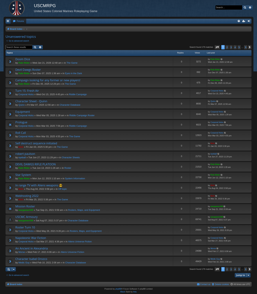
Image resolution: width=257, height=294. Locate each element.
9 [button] (245, 47)
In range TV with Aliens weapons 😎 (38, 185)
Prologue (21, 122)
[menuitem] (18, 21)
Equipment (22, 112)
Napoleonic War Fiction (30, 238)
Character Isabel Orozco (31, 259)
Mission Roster (25, 206)
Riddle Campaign (78, 94)
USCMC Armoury (26, 217)
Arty (135, 292)
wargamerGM (25, 210)
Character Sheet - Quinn (31, 101)
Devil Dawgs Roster (28, 70)
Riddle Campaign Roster (82, 115)
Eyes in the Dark (73, 73)
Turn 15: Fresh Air (27, 91)
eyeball (22, 157)
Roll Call (20, 133)
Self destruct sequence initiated (36, 143)
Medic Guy (23, 262)
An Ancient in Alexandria (31, 248)
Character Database (70, 105)
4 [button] (235, 47)
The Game (72, 62)
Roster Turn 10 (25, 227)
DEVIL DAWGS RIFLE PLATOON (35, 164)
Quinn (21, 105)
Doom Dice (22, 59)
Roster (67, 168)
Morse (21, 252)
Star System (23, 175)
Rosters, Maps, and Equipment (84, 210)
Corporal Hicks (26, 94)
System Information (75, 178)
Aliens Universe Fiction (80, 241)
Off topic (62, 189)
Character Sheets (71, 157)
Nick (20, 147)
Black (122, 292)
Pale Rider (24, 62)
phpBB (118, 289)
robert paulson (25, 154)
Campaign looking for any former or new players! (47, 80)
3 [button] (231, 47)
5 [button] (239, 47)
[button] (217, 47)
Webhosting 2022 (27, 196)
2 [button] (227, 47)
